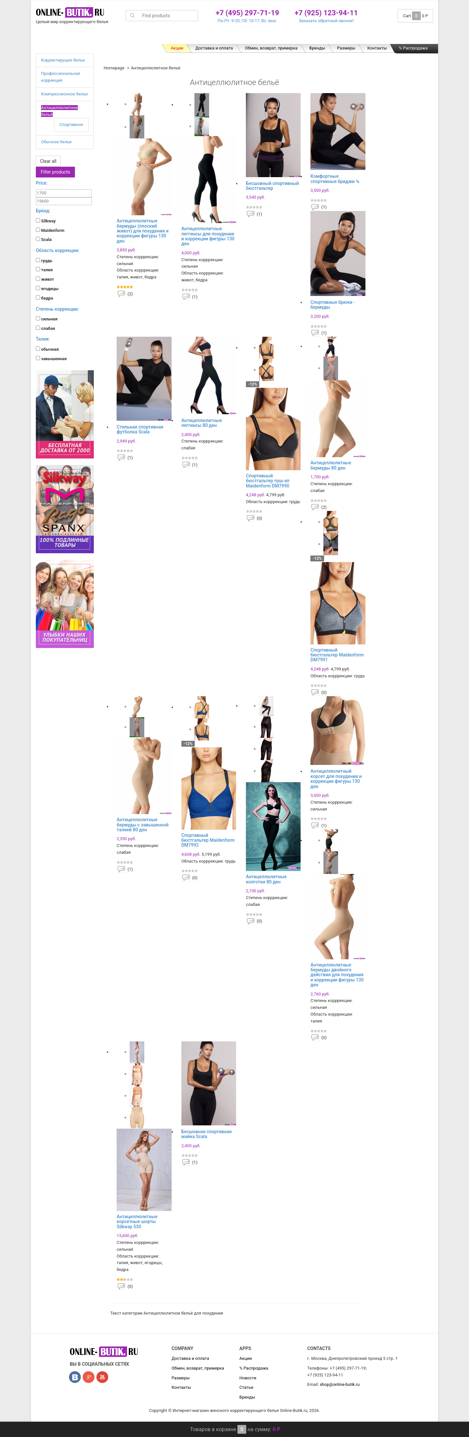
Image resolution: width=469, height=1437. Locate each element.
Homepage (114, 67)
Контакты (377, 48)
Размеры (346, 48)
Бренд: (43, 210)
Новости (247, 1377)
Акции (177, 48)
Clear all (48, 161)
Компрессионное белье (245, 37)
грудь (44, 260)
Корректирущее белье (105, 37)
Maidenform (50, 230)
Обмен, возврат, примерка (271, 48)
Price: (42, 183)
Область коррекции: (57, 250)
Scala (43, 239)
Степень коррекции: (57, 309)
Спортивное (71, 124)
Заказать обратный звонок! (326, 20)
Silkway (46, 220)
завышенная (51, 358)
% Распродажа (413, 48)
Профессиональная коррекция (175, 37)
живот (45, 279)
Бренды (317, 48)
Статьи (246, 1387)
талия (44, 269)
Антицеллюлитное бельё (311, 37)
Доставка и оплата (214, 48)
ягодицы (47, 288)
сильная (47, 318)
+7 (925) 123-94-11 (326, 13)
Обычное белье (368, 37)
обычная (47, 349)
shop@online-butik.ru (340, 1384)
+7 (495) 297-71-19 (247, 13)
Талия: (43, 339)
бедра (44, 298)
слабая (45, 328)
